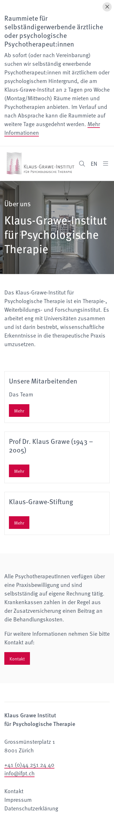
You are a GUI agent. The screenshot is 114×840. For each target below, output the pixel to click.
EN (94, 163)
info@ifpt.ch (19, 773)
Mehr (19, 410)
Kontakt (17, 658)
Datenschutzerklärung (31, 808)
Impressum (18, 799)
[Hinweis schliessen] (107, 6)
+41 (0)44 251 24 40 (29, 764)
